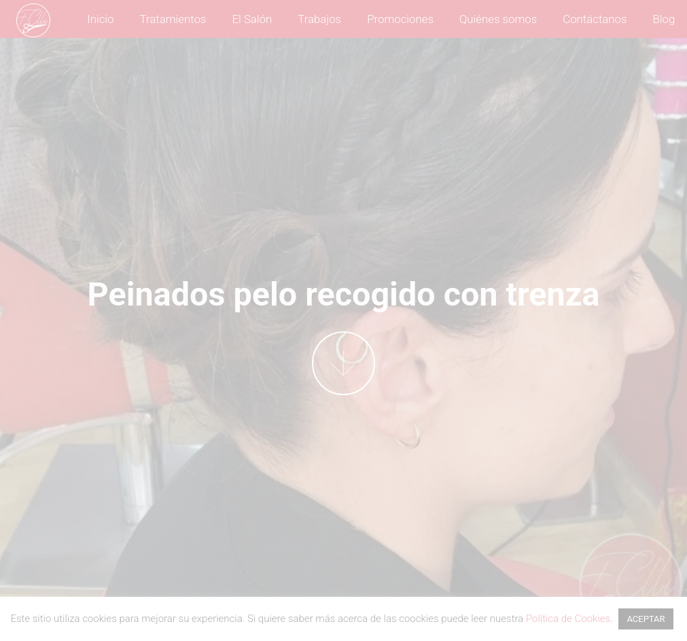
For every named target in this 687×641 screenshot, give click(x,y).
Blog (664, 19)
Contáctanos (595, 19)
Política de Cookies (568, 618)
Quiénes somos (498, 19)
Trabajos (319, 19)
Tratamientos (173, 19)
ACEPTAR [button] (646, 619)
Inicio (100, 19)
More (343, 363)
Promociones (400, 19)
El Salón (252, 19)
